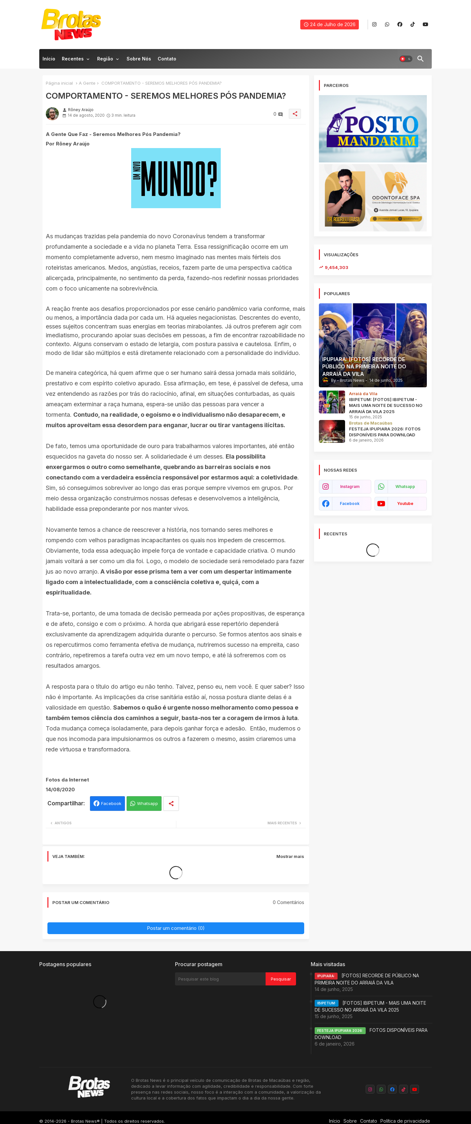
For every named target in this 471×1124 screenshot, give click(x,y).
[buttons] (374, 25)
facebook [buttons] (349, 503)
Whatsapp (147, 803)
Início (49, 58)
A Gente (87, 83)
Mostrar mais (290, 856)
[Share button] (171, 803)
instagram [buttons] (349, 486)
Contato (167, 58)
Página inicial (59, 83)
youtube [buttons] (405, 503)
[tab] (49, 60)
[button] (405, 59)
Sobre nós (139, 58)
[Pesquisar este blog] (220, 978)
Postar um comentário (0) (176, 928)
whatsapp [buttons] (405, 486)
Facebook (111, 803)
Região (105, 58)
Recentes (73, 58)
